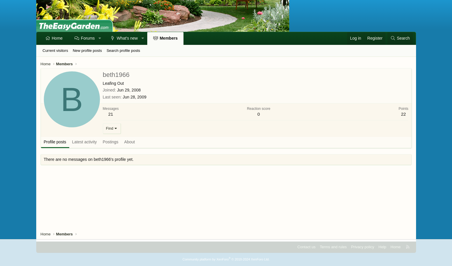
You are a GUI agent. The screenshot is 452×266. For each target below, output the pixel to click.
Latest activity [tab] (84, 142)
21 (110, 114)
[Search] (400, 38)
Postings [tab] (110, 142)
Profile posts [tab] (55, 142)
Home (57, 38)
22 (403, 114)
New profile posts (87, 50)
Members (168, 38)
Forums (88, 38)
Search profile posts (123, 50)
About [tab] (129, 142)
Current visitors (55, 50)
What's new (127, 38)
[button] (100, 38)
